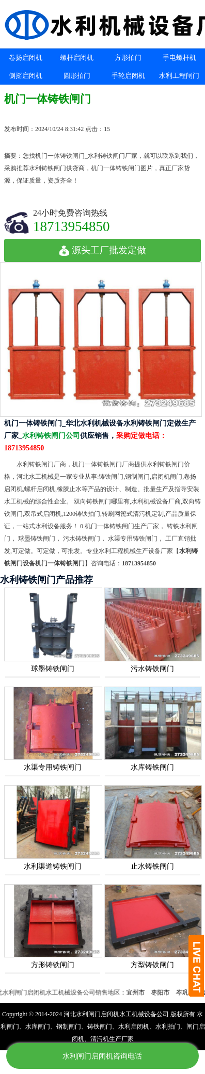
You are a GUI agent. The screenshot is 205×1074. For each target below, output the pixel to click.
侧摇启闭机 (25, 75)
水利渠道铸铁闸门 (53, 866)
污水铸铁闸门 (152, 669)
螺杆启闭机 (76, 57)
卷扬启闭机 (25, 57)
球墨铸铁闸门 (52, 669)
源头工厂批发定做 (102, 250)
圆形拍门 (77, 75)
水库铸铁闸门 (152, 767)
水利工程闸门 (179, 75)
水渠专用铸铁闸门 (53, 767)
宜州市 (138, 992)
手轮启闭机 (128, 75)
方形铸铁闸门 (52, 965)
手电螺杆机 (179, 57)
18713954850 (71, 226)
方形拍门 (128, 57)
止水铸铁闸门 (152, 866)
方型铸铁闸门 (152, 965)
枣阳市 (163, 992)
